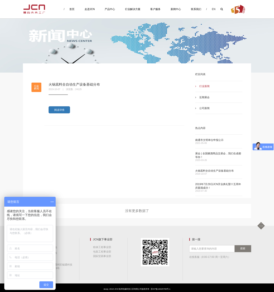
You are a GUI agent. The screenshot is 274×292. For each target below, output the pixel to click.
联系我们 (196, 9)
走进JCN (90, 9)
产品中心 (110, 9)
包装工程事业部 (102, 251)
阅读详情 (59, 109)
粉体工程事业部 (102, 247)
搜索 (242, 248)
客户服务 (155, 9)
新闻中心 (176, 9)
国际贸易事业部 (102, 256)
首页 (71, 9)
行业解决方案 (132, 9)
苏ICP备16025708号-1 (160, 289)
